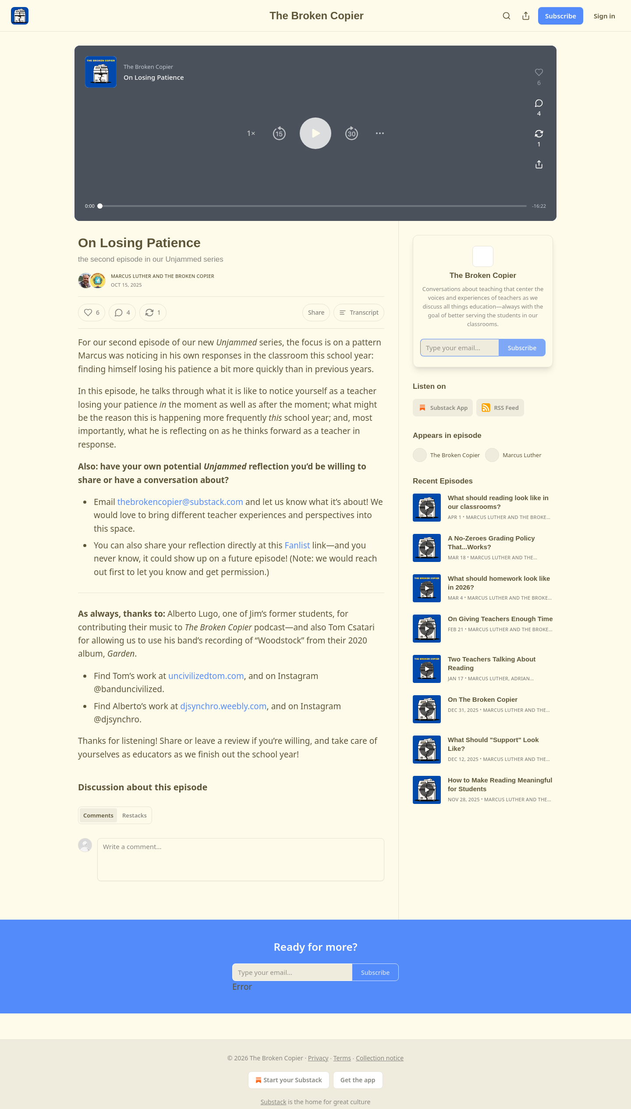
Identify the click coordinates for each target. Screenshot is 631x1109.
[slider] (313, 206)
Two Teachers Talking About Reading (491, 675)
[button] (251, 133)
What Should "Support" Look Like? (493, 755)
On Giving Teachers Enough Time (500, 630)
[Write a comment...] (240, 859)
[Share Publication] (526, 16)
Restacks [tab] (134, 815)
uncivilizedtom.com (206, 676)
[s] (427, 519)
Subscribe (560, 15)
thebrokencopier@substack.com (180, 502)
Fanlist (297, 545)
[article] (483, 519)
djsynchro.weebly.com (223, 706)
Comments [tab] (98, 815)
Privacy (318, 1058)
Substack (274, 1102)
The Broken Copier (189, 276)
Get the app (358, 1080)
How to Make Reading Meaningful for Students (500, 796)
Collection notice (380, 1058)
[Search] (506, 16)
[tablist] (115, 815)
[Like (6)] (91, 312)
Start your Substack (288, 1080)
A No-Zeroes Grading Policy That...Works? (491, 554)
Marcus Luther (131, 276)
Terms (342, 1058)
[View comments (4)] (539, 108)
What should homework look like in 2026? (499, 594)
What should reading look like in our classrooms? (498, 513)
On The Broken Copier (483, 710)
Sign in (604, 15)
